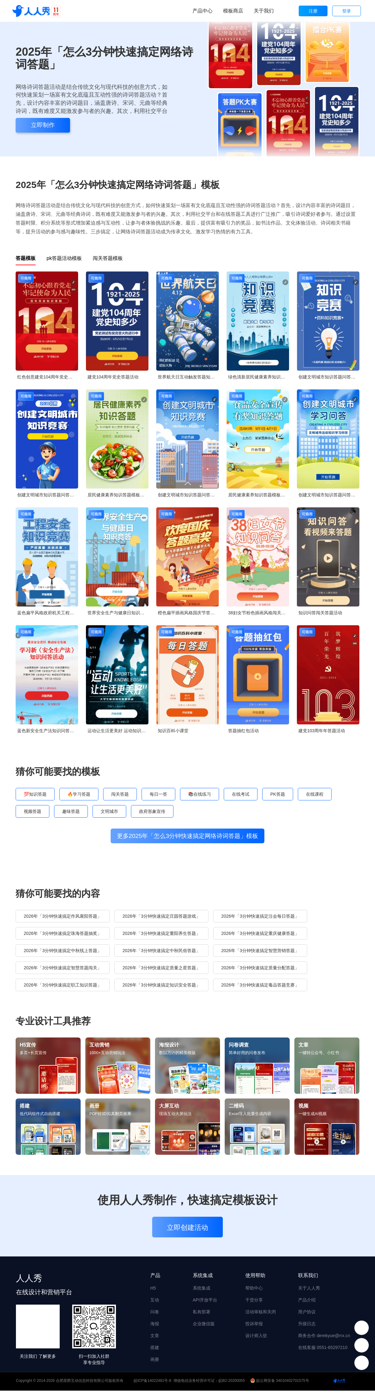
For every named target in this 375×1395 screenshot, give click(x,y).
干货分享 (254, 1304)
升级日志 (307, 1328)
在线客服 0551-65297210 (323, 1351)
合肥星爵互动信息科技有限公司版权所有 (89, 1385)
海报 (154, 1328)
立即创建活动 (187, 1232)
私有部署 (201, 1316)
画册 (154, 1363)
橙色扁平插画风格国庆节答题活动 (188, 612)
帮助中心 (254, 1292)
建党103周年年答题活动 (321, 730)
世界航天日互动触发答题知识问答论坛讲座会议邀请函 (188, 376)
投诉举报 (254, 1328)
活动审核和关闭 (260, 1316)
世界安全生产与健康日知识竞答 (118, 612)
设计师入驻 (256, 1339)
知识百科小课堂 (173, 730)
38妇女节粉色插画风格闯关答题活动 (258, 612)
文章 (154, 1339)
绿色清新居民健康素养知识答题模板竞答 (258, 376)
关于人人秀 (309, 1292)
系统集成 (201, 1292)
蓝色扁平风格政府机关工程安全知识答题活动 (47, 612)
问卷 (154, 1316)
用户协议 (307, 1316)
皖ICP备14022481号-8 (152, 1385)
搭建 (154, 1351)
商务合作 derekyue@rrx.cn (324, 1339)
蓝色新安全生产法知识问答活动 (47, 730)
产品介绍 (307, 1304)
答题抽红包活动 (243, 730)
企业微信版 (204, 1328)
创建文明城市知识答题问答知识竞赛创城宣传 (328, 376)
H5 (153, 1292)
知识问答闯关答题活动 (320, 612)
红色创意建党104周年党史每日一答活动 (47, 376)
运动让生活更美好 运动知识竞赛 (118, 730)
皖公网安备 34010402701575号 (280, 1385)
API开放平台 (205, 1304)
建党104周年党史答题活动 (113, 376)
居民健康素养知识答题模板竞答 (118, 494)
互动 (154, 1304)
